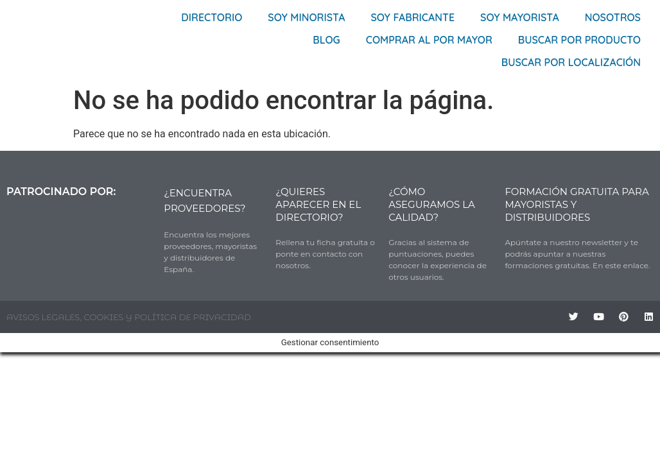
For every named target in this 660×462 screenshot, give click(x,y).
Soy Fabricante (413, 17)
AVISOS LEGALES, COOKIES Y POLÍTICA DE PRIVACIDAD (128, 317)
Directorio (211, 17)
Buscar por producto (579, 39)
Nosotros (613, 17)
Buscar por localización (571, 62)
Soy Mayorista (519, 17)
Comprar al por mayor (429, 39)
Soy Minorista (306, 17)
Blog (326, 39)
